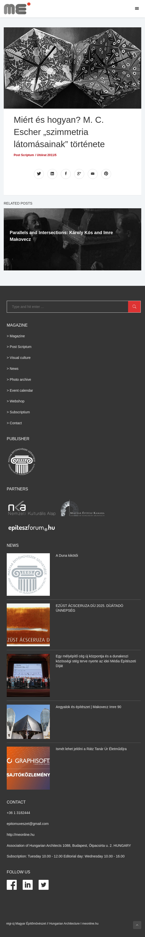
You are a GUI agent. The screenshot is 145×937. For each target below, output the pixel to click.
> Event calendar (20, 390)
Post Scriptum (24, 155)
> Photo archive (19, 380)
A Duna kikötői (67, 555)
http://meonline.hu (20, 835)
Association (16, 846)
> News (12, 369)
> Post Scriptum (19, 347)
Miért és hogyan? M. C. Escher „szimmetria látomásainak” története (59, 132)
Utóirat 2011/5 (47, 155)
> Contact (14, 423)
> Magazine (16, 336)
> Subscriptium (18, 412)
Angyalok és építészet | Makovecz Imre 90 (88, 707)
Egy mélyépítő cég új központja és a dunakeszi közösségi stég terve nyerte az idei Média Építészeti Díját (96, 661)
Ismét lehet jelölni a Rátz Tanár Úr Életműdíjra (91, 749)
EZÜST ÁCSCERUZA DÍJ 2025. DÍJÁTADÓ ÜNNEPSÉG (89, 608)
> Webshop (15, 401)
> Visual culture (19, 358)
